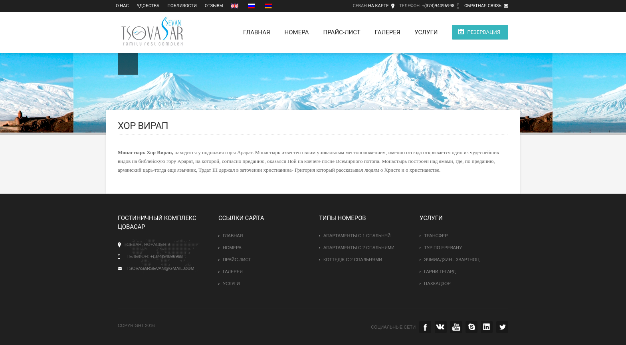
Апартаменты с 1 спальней (356, 235)
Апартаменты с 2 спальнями (358, 247)
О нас (122, 5)
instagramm (487, 327)
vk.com (441, 327)
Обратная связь (482, 5)
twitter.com (502, 327)
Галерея (387, 32)
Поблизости (182, 5)
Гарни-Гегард (440, 271)
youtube (456, 327)
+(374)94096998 (438, 5)
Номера (297, 32)
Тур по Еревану (443, 247)
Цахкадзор (437, 283)
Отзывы (214, 5)
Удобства (148, 5)
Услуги (426, 32)
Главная (256, 32)
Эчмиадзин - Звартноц (451, 259)
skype (471, 327)
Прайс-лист (341, 32)
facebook (425, 327)
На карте (378, 5)
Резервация (483, 32)
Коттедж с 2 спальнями (352, 259)
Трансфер (436, 235)
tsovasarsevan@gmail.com (160, 268)
